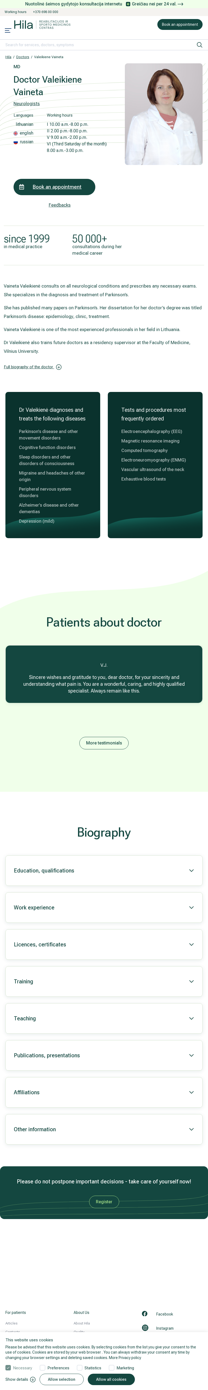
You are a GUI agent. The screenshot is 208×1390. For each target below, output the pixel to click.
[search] (199, 45)
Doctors (22, 57)
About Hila (82, 1323)
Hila (8, 57)
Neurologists (27, 103)
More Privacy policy (125, 1357)
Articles (11, 1323)
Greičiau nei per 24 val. (157, 4)
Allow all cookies (111, 1379)
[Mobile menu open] (8, 31)
